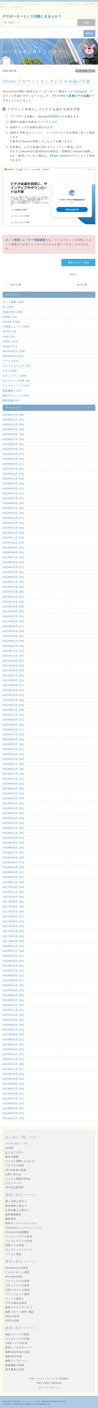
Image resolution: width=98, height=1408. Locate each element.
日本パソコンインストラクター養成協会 (33, 1401)
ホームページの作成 (17, 1338)
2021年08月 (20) (13, 670)
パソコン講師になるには (20, 1161)
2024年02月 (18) (13, 523)
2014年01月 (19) (13, 1118)
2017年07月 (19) (13, 911)
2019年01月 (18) (13, 823)
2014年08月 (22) (13, 1083)
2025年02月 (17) (13, 464)
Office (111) (10, 341)
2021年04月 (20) (13, 690)
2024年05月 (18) (13, 508)
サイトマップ (13, 1183)
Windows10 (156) (14, 351)
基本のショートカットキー (21, 1223)
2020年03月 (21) (13, 754)
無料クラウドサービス (18, 1307)
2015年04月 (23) (13, 1044)
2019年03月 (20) (13, 813)
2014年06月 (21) (13, 1093)
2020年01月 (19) (13, 764)
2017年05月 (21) (13, 921)
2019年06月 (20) (13, 798)
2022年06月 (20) (13, 621)
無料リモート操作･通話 (19, 1311)
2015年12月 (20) (13, 1005)
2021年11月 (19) (13, 655)
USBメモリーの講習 (17, 1289)
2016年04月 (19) (13, 985)
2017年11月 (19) (13, 891)
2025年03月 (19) (13, 458)
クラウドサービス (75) (17, 366)
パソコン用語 (13, 1254)
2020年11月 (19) (13, 714)
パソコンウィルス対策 (18, 1240)
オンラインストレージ (18, 1249)
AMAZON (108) (12, 312)
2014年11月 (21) (13, 1069)
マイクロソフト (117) (16, 385)
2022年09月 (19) (13, 606)
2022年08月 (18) (13, 611)
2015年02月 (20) (13, 1054)
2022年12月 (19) (13, 591)
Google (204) (11, 321)
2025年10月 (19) (13, 424)
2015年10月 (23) (13, 1015)
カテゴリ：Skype (85, 71)
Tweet (73, 274)
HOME (9, 1148)
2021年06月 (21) (13, 680)
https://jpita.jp (52, 1382)
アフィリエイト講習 (17, 1294)
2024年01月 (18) (13, 527)
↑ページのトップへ (16, 1143)
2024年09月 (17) (13, 488)
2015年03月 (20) (13, 1049)
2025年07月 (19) (13, 439)
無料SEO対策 (13, 1356)
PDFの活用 (12, 1320)
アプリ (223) (11, 361)
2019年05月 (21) (13, 803)
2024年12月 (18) (13, 473)
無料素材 (10, 1218)
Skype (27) (10, 346)
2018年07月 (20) (13, 852)
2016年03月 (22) (13, 990)
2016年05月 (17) (13, 980)
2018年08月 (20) (13, 847)
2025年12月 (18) (13, 414)
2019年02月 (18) (13, 818)
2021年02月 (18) (13, 700)
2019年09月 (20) (13, 783)
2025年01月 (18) (13, 468)
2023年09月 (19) (13, 547)
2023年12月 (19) (13, 532)
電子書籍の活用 (14, 1369)
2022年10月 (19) (13, 601)
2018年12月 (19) (13, 827)
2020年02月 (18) (13, 759)
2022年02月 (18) (13, 641)
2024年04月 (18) (13, 513)
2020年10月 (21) (13, 719)
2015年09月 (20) (13, 1019)
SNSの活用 (12, 1316)
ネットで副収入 (14, 1298)
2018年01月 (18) (13, 882)
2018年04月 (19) (13, 867)
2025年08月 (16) (13, 434)
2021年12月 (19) (13, 650)
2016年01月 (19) (13, 1000)
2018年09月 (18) (13, 842)
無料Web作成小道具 (17, 1352)
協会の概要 (12, 1156)
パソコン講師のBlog (17, 1178)
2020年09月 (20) (13, 724)
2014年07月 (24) (13, 1088)
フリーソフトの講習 (17, 1281)
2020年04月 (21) (13, 749)
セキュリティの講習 (17, 1285)
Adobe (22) (10, 316)
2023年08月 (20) (13, 552)
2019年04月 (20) (13, 808)
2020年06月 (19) (13, 739)
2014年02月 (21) (13, 1113)
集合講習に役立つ (16, 1205)
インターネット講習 (17, 1272)
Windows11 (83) (13, 356)
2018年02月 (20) (13, 877)
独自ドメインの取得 (17, 1334)
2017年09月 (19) (13, 901)
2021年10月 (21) (13, 660)
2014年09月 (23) (13, 1078)
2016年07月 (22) (13, 970)
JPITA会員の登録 (15, 1170)
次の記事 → (85, 284)
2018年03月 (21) (13, 872)
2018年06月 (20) (13, 857)
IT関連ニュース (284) (16, 326)
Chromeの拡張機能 (17, 1232)
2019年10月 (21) (13, 778)
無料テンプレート (16, 1360)
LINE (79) (9, 336)
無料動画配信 (13, 1214)
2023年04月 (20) (13, 572)
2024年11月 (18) (13, 478)
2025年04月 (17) (13, 454)
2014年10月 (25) (13, 1074)
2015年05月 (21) (13, 1039)
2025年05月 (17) (13, 449)
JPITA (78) (9, 331)
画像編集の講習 (14, 1365)
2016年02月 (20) (13, 995)
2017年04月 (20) (13, 926)
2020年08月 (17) (13, 729)
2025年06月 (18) (13, 444)
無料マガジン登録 (78, 262)
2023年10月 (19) (13, 542)
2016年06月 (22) (13, 975)
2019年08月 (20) (13, 788)
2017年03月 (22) (13, 931)
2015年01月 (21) (13, 1059)
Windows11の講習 (16, 1267)
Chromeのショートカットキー (23, 1227)
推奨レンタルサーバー (18, 1347)
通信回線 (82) (11, 400)
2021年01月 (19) (13, 705)
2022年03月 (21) (13, 636)
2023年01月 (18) (13, 586)
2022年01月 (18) (13, 646)
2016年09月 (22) (13, 960)
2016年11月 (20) (13, 950)
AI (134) (8, 306)
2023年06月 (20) (13, 562)
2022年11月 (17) (13, 596)
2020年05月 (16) (13, 744)
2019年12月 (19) (13, 768)
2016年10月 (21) (13, 955)
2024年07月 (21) (13, 498)
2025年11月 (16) (13, 419)
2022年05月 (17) (13, 626)
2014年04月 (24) (13, 1103)
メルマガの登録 (14, 1165)
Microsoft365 (13, 1276)
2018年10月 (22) (13, 837)
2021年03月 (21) (13, 695)
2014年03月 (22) (13, 1108)
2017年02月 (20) (13, 936)
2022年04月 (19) (13, 631)
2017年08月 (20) (13, 906)
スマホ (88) (10, 370)
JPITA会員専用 (14, 1187)
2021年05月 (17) (13, 685)
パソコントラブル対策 (18, 1236)
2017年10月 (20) (13, 896)
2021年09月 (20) (13, 665)
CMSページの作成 (16, 1343)
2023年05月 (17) (13, 567)
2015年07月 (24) (13, 1029)
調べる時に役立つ (16, 1201)
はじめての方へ (14, 1152)
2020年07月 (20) (13, 734)
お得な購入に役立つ (17, 1210)
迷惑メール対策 (14, 1245)
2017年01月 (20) (13, 941)
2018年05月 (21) (13, 862)
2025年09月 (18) (13, 429)
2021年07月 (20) (13, 675)
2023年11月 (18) (13, 537)
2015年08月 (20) (13, 1024)
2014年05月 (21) (13, 1098)
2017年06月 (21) (13, 916)
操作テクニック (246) (16, 395)
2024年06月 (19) (13, 503)
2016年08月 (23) (13, 965)
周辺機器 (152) (12, 390)
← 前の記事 (13, 284)
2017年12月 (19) (13, 887)
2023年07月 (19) (13, 557)
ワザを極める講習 (16, 1303)
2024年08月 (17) (13, 493)
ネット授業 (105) (13, 302)
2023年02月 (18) (13, 582)
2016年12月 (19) (13, 946)
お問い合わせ (13, 1174)
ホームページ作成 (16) (17, 380)
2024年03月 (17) (13, 518)
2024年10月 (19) (13, 483)
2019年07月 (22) (13, 793)
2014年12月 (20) (13, 1064)
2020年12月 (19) (13, 709)
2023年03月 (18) (13, 577)
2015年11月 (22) (13, 1009)
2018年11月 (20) (13, 833)
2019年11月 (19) (13, 773)
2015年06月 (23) (13, 1034)
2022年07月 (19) (13, 616)
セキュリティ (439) (15, 375)
